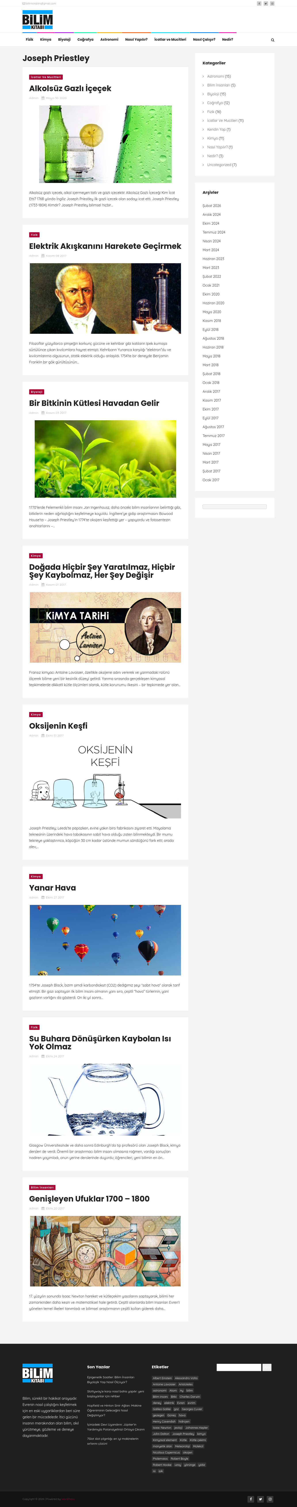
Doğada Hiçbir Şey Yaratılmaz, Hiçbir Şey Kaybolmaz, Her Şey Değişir (102, 571)
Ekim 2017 (211, 409)
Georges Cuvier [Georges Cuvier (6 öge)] (192, 1409)
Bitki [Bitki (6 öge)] (173, 1396)
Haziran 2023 (213, 259)
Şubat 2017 (211, 471)
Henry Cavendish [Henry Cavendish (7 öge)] (164, 1421)
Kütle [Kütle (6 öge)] (183, 1440)
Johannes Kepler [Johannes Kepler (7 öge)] (196, 1427)
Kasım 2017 (212, 400)
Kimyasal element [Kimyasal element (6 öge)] (165, 1440)
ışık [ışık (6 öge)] (161, 1471)
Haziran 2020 (213, 303)
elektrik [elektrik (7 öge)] (169, 1403)
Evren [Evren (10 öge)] (181, 1403)
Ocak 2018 (211, 382)
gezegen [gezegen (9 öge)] (158, 1415)
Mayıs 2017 (211, 444)
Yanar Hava (52, 887)
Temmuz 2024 (214, 232)
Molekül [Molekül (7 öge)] (198, 1446)
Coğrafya (85, 39)
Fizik (29, 39)
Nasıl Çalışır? (204, 39)
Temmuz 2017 (214, 436)
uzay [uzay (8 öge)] (178, 1465)
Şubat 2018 (211, 374)
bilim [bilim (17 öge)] (190, 1390)
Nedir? (227, 39)
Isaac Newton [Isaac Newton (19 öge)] (162, 1427)
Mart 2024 (211, 250)
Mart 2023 (211, 267)
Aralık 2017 (211, 391)
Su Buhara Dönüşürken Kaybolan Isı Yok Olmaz (100, 1042)
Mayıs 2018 (211, 356)
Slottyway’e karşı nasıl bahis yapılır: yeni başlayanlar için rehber (115, 1393)
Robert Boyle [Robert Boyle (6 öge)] (179, 1458)
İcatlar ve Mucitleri (170, 39)
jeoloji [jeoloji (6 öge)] (178, 1427)
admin (33, 98)
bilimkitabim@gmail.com (39, 3)
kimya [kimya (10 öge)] (201, 1434)
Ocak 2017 (211, 480)
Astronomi (109, 39)
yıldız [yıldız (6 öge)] (201, 1465)
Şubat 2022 (212, 276)
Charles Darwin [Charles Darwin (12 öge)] (190, 1396)
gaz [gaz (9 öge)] (176, 1409)
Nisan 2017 (211, 453)
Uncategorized (219, 165)
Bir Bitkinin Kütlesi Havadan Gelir (94, 403)
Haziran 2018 (213, 347)
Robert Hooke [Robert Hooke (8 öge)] (162, 1465)
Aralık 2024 (212, 214)
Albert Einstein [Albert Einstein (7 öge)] (162, 1378)
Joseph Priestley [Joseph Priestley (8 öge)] (183, 1434)
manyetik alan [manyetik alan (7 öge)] (162, 1446)
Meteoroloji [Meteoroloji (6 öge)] (182, 1446)
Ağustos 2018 (213, 338)
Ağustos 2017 (213, 427)
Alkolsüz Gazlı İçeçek (70, 88)
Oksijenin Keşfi (58, 725)
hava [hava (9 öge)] (182, 1415)
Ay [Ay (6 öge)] (181, 1390)
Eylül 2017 (210, 418)
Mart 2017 (210, 462)
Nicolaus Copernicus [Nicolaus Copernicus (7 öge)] (166, 1452)
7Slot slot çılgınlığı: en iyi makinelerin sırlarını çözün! (113, 1441)
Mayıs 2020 (212, 312)
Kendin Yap (216, 129)
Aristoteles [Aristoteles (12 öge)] (185, 1384)
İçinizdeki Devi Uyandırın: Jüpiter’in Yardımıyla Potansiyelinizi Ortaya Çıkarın (116, 1427)
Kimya (45, 39)
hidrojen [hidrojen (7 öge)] (184, 1421)
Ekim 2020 (211, 294)
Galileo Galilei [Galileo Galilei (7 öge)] (162, 1409)
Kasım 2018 (212, 321)
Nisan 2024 (212, 241)
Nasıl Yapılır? (136, 39)
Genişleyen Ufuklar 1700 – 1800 (89, 1198)
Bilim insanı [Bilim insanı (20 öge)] (160, 1396)
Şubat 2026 (212, 205)
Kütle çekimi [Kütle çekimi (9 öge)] (198, 1440)
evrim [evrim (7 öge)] (191, 1403)
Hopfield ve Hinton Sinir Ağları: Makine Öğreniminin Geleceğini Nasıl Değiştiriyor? (114, 1410)
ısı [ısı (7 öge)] (154, 1471)
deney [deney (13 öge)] (157, 1403)
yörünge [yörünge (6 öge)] (189, 1465)
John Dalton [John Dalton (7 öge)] (161, 1434)
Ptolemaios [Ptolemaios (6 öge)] (160, 1458)
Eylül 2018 (211, 329)
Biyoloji (64, 39)
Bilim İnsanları (42, 1187)
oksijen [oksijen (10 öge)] (187, 1452)
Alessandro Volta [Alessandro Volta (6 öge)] (186, 1378)
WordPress (68, 1499)
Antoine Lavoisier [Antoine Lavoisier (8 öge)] (164, 1384)
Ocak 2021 (211, 285)
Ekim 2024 (211, 223)
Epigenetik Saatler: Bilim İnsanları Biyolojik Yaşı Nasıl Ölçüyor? (110, 1379)
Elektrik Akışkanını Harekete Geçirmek (105, 246)
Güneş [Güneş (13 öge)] (172, 1415)
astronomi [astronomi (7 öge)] (159, 1390)
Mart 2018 (211, 365)
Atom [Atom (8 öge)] (173, 1390)
